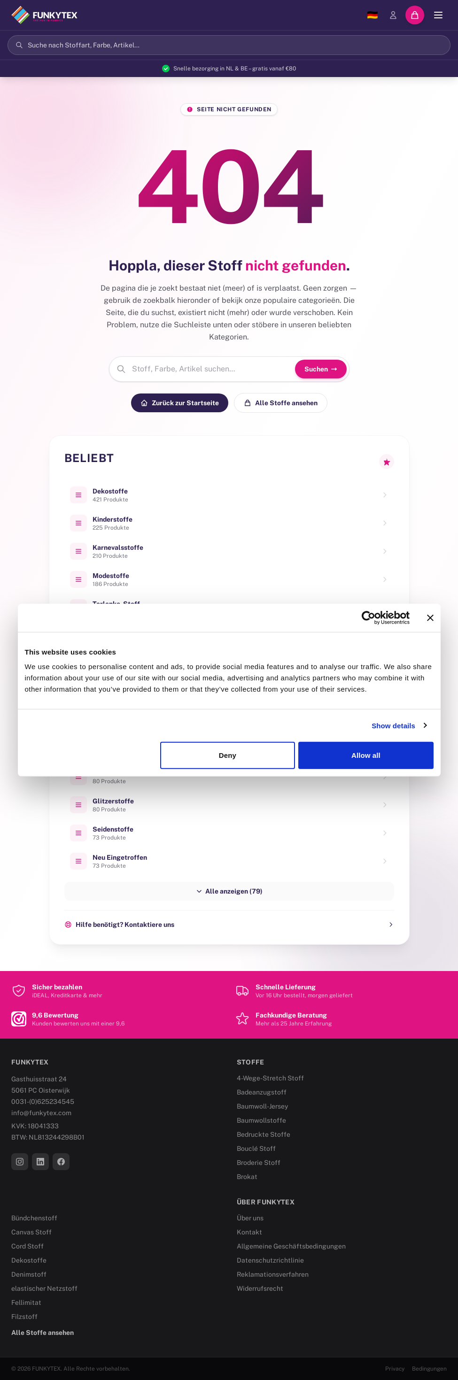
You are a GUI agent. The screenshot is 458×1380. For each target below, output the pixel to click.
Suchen (320, 369)
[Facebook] (61, 1161)
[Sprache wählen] (372, 15)
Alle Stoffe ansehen (281, 403)
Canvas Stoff (31, 1232)
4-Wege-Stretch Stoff (270, 1078)
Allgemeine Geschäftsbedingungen (291, 1246)
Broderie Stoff (258, 1162)
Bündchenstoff (34, 1218)
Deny (227, 755)
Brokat (247, 1176)
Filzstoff (24, 1316)
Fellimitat (26, 1302)
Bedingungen (429, 1368)
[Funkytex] (44, 15)
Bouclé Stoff (256, 1148)
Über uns (250, 1218)
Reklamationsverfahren (273, 1274)
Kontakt (249, 1232)
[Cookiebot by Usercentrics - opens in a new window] (368, 617)
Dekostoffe (29, 1260)
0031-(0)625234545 (42, 1101)
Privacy (394, 1368)
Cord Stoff (27, 1246)
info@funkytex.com (41, 1113)
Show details (393, 725)
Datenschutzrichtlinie (270, 1260)
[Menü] (438, 15)
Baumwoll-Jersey (262, 1106)
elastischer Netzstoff (44, 1288)
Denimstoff (29, 1274)
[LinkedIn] (40, 1161)
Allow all (365, 755)
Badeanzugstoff (262, 1092)
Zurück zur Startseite (179, 403)
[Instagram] (19, 1161)
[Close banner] (430, 617)
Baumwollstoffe (261, 1120)
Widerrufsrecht (260, 1288)
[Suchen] (229, 45)
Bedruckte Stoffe (263, 1134)
